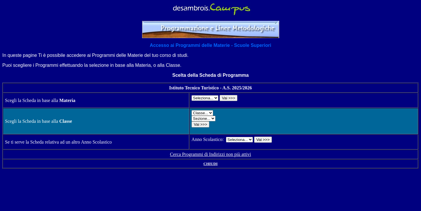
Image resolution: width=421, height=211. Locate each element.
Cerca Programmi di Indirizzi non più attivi (210, 154)
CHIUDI (210, 163)
